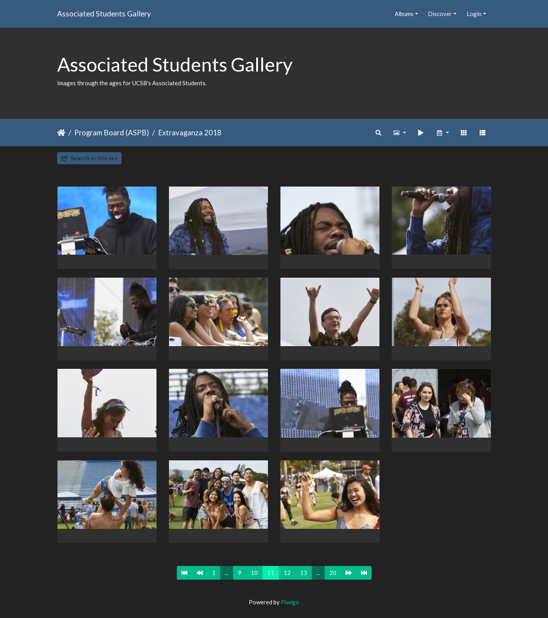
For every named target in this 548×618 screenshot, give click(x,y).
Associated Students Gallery (104, 13)
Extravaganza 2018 (189, 132)
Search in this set (89, 158)
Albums (404, 13)
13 (303, 572)
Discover (440, 13)
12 (287, 572)
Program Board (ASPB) (111, 132)
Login (474, 13)
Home (61, 132)
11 (270, 572)
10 (254, 572)
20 (332, 572)
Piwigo (290, 601)
